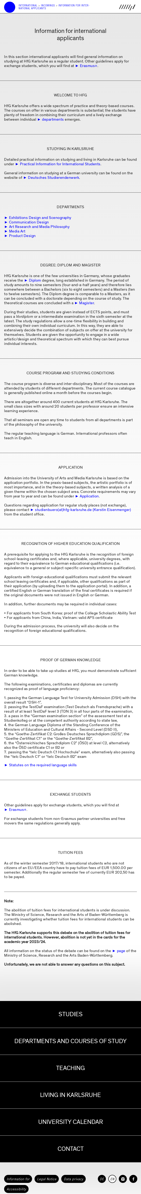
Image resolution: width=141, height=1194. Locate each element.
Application (89, 496)
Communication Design (29, 222)
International (27, 5)
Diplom (35, 280)
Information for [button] (18, 1179)
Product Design (22, 235)
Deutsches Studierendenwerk (53, 177)
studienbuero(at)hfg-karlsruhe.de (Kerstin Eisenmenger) (83, 509)
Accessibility (16, 1189)
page (121, 951)
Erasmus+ (88, 65)
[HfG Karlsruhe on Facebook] (133, 1179)
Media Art (17, 231)
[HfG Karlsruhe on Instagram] (123, 1179)
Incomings (48, 5)
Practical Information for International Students (60, 164)
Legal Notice (46, 1179)
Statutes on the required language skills (43, 765)
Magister (86, 303)
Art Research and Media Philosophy (39, 226)
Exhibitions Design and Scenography (40, 217)
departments (53, 119)
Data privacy (73, 1179)
